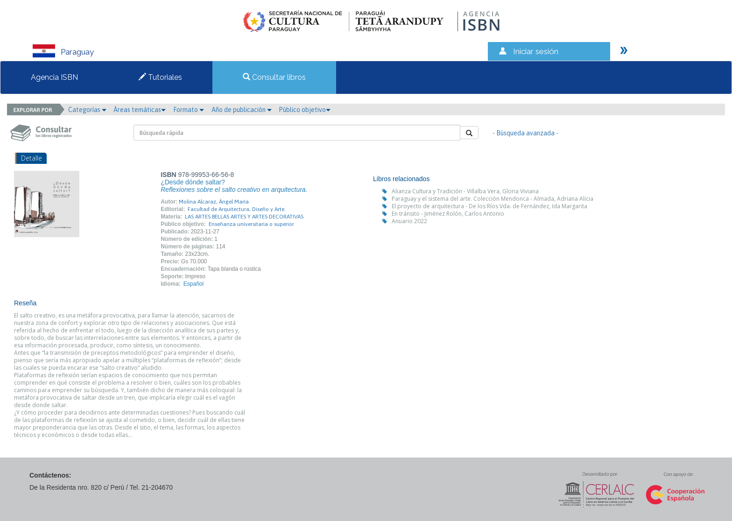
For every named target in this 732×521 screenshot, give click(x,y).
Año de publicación (241, 109)
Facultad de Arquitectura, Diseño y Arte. (237, 209)
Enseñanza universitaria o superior (251, 224)
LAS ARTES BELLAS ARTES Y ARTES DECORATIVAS (244, 216)
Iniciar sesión (535, 51)
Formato (188, 109)
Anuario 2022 (409, 221)
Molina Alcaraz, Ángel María (214, 201)
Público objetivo (305, 109)
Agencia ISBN (54, 77)
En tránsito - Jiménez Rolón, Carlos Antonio (448, 214)
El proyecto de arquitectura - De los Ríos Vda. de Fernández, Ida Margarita (489, 206)
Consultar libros (274, 77)
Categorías (87, 109)
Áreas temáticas (139, 109)
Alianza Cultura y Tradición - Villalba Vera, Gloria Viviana (465, 191)
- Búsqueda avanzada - (525, 133)
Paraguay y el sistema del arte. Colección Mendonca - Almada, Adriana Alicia (492, 199)
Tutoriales (160, 77)
